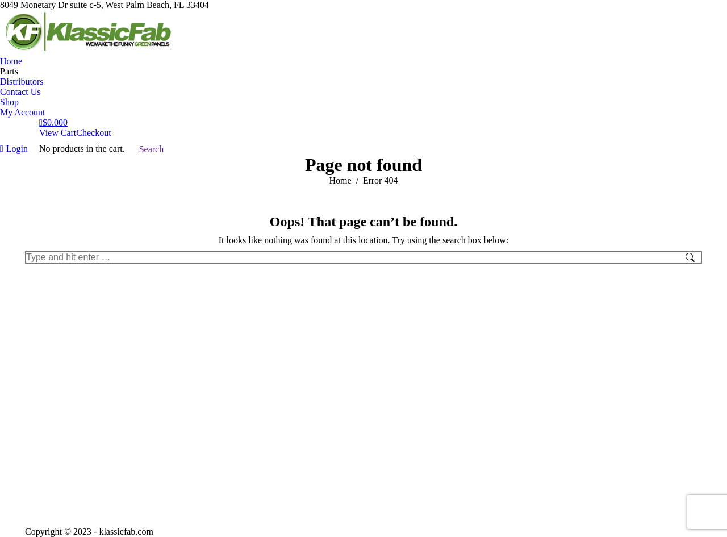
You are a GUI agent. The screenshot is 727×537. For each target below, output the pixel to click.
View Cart (57, 133)
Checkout (93, 133)
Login (14, 148)
